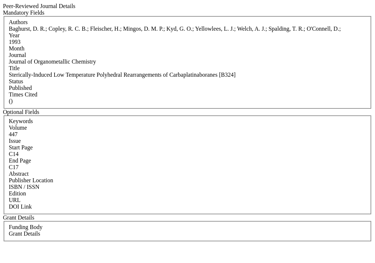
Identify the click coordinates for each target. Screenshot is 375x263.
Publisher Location (31, 180)
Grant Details (24, 233)
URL (15, 200)
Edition (17, 193)
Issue (15, 141)
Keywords (21, 121)
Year (14, 35)
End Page (20, 160)
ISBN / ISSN (24, 187)
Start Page (21, 147)
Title (14, 68)
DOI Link (20, 206)
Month (17, 48)
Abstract (19, 174)
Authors (18, 22)
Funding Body (25, 227)
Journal (17, 55)
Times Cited (23, 94)
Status (16, 81)
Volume (18, 128)
